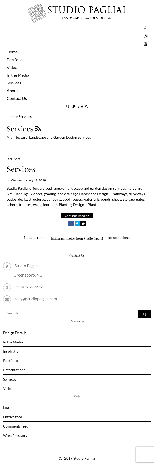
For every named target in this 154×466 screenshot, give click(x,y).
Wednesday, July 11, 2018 (28, 180)
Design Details (14, 332)
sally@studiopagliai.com (35, 298)
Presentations (14, 370)
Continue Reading (77, 216)
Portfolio (15, 59)
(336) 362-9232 (28, 286)
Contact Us (17, 98)
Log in (8, 407)
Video (12, 67)
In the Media (18, 75)
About (12, 90)
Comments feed (15, 426)
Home (12, 51)
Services (14, 82)
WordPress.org (15, 435)
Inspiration (12, 351)
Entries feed (12, 417)
